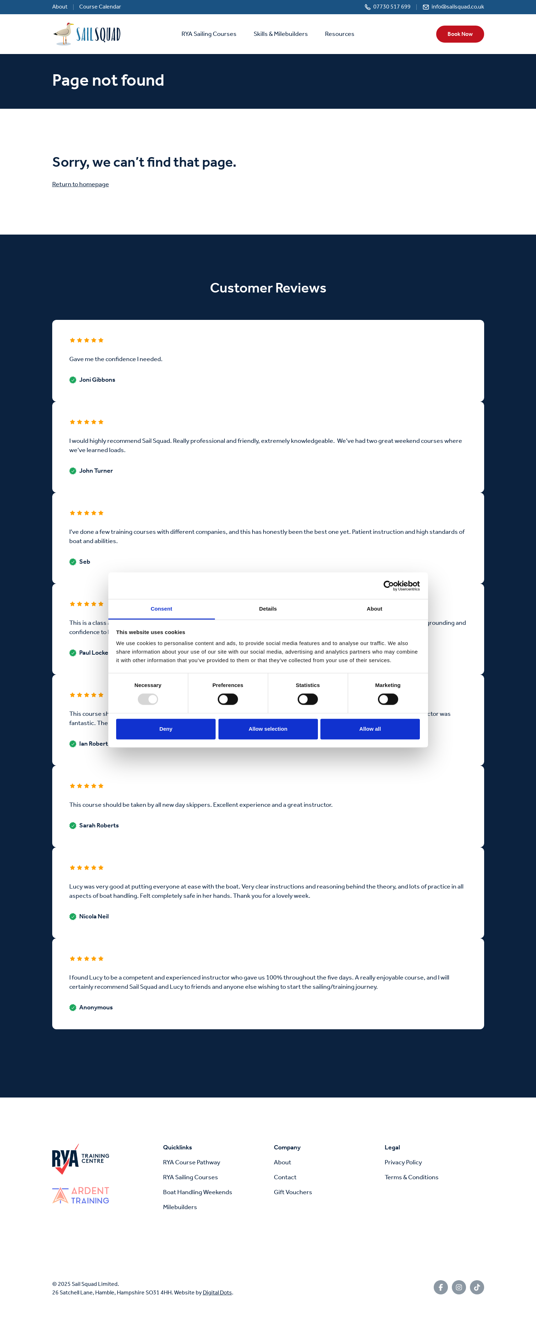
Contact (285, 1177)
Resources (339, 34)
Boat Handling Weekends (197, 1192)
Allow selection (268, 729)
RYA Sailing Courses (209, 34)
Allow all (370, 729)
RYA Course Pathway (191, 1162)
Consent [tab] (161, 609)
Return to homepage (80, 184)
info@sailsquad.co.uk (458, 6)
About (59, 6)
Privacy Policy (403, 1162)
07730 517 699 (392, 6)
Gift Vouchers (293, 1192)
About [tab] (375, 609)
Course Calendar (100, 6)
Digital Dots (217, 1292)
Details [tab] (268, 609)
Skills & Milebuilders (281, 34)
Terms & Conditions (412, 1177)
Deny (166, 729)
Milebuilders (180, 1207)
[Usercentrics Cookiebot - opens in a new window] (389, 585)
